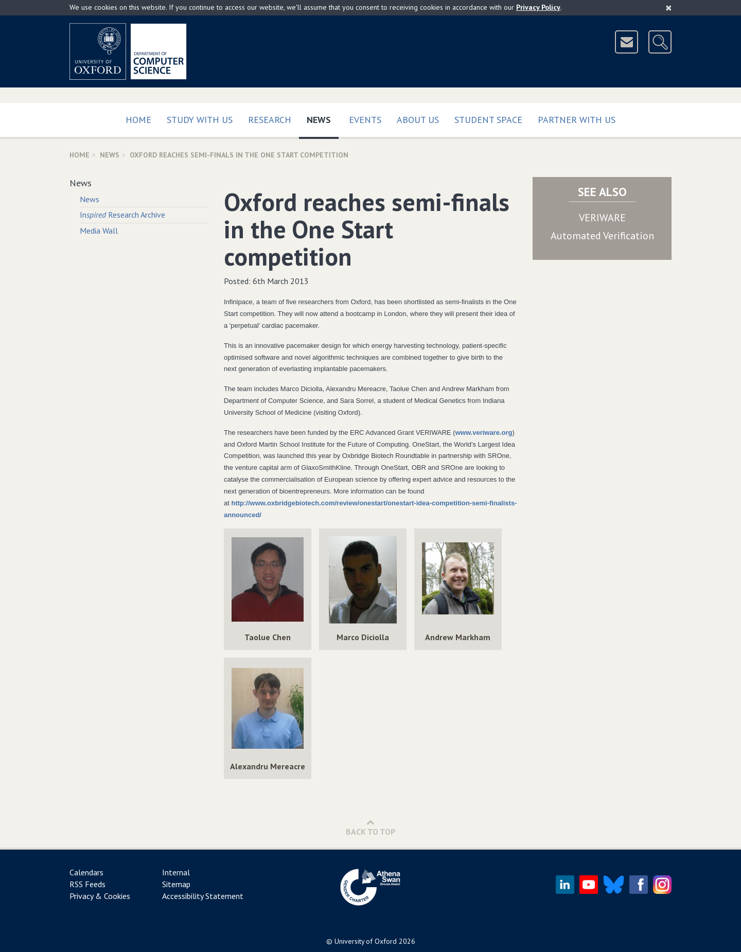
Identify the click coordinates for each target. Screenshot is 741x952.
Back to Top (371, 827)
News (323, 118)
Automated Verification (602, 235)
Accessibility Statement (202, 896)
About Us (418, 120)
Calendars (86, 872)
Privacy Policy (538, 7)
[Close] (668, 8)
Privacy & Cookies (99, 896)
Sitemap (176, 884)
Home (138, 120)
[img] (267, 579)
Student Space (488, 120)
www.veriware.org (484, 432)
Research (269, 120)
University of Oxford (365, 941)
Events (365, 120)
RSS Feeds (87, 884)
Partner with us (576, 120)
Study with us (200, 120)
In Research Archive (122, 214)
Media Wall (99, 230)
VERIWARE (602, 217)
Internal (176, 872)
